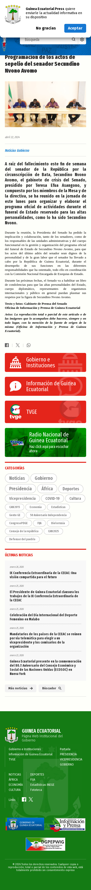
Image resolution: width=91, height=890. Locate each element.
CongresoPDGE (18, 523)
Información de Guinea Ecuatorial (30, 754)
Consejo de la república (23, 531)
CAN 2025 (53, 531)
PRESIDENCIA (68, 754)
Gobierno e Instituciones (25, 749)
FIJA (39, 523)
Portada (65, 749)
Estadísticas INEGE (42, 784)
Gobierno (23, 150)
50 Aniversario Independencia (48, 515)
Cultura (75, 498)
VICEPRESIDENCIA (71, 759)
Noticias (10, 150)
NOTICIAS (15, 774)
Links (12, 800)
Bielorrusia (58, 523)
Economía (35, 507)
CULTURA (15, 790)
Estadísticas (58, 507)
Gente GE (14, 515)
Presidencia (20, 489)
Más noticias (20, 688)
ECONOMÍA (16, 784)
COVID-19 (52, 498)
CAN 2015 (14, 507)
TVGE (12, 759)
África (47, 489)
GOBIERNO (67, 764)
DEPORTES (37, 774)
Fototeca (36, 790)
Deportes (71, 489)
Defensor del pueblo (22, 539)
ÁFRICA (13, 779)
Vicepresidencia (22, 498)
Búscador (51, 688)
